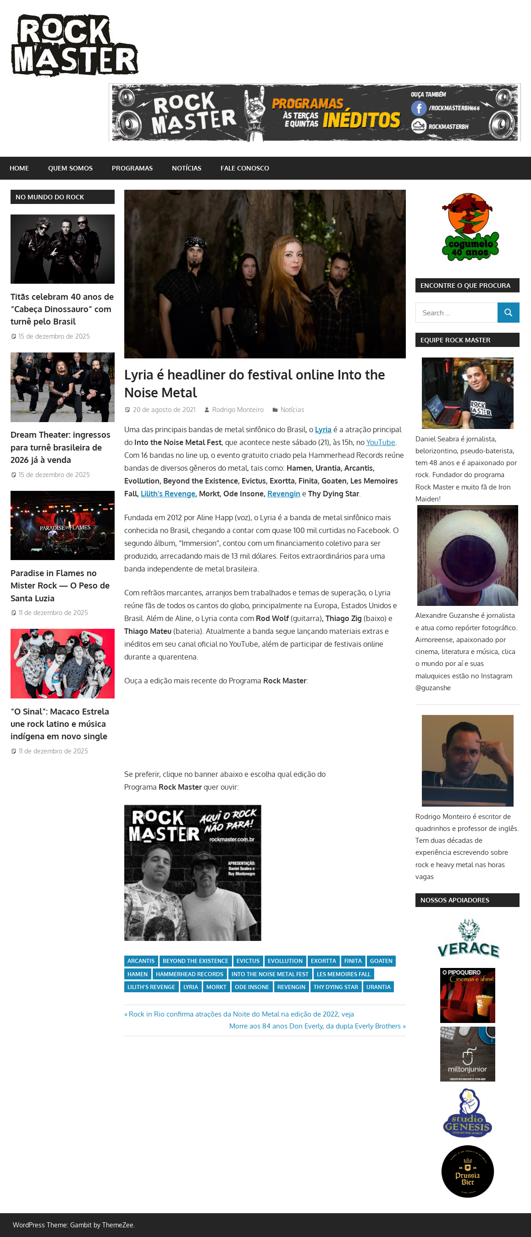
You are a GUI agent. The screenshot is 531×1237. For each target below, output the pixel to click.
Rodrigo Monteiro (238, 409)
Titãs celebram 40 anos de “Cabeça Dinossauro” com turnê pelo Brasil (62, 309)
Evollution (285, 960)
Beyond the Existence (195, 960)
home (19, 168)
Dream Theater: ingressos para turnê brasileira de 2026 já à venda (61, 447)
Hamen (137, 974)
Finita (353, 960)
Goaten (381, 960)
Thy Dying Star (336, 987)
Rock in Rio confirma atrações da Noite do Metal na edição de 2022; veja (241, 1014)
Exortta (323, 960)
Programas (132, 168)
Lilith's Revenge (151, 987)
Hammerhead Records (189, 974)
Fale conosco (245, 168)
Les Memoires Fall (344, 974)
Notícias (186, 168)
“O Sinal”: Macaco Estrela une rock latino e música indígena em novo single (60, 724)
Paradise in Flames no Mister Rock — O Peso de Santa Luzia (60, 585)
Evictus (248, 960)
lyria (190, 987)
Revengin (283, 493)
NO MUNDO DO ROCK (50, 197)
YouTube (380, 442)
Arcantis (141, 960)
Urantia (378, 987)
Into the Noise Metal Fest (270, 974)
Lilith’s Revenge (168, 493)
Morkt (216, 987)
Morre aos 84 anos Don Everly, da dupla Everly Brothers (315, 1026)
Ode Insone (252, 987)
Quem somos (70, 168)
